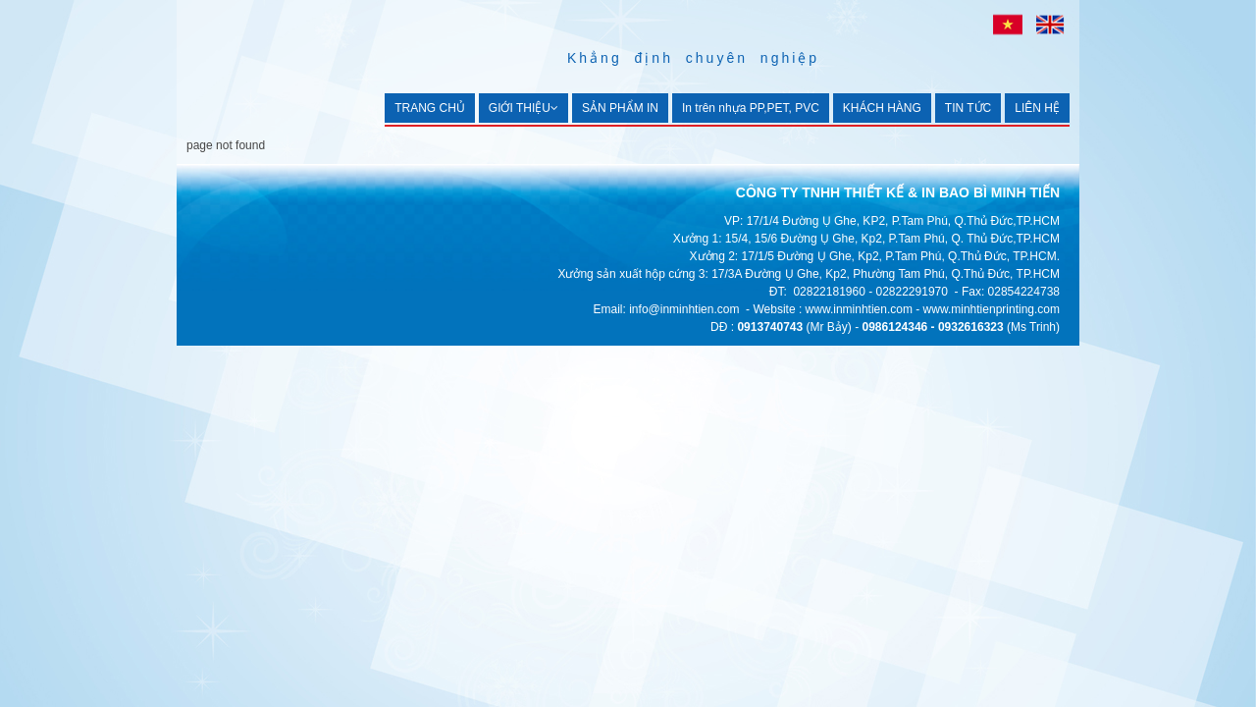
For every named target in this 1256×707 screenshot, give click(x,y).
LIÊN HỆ (1037, 108)
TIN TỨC (968, 108)
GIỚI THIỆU (523, 108)
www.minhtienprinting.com (991, 309)
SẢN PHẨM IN (620, 108)
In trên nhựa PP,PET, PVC (750, 108)
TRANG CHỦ (429, 108)
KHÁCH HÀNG (882, 108)
